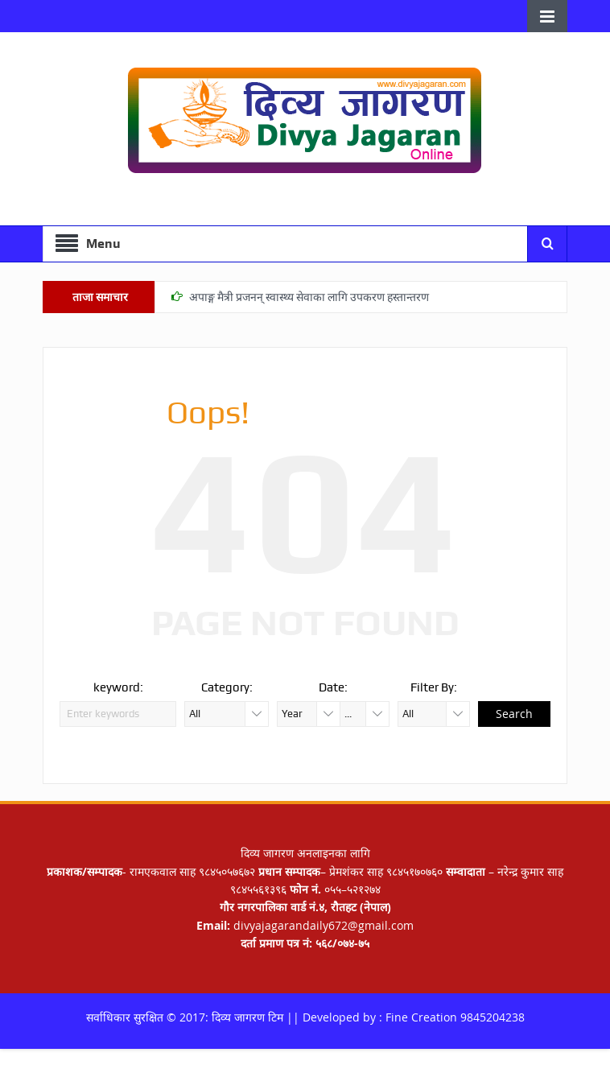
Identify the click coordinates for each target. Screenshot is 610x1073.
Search (514, 713)
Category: (227, 687)
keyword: (118, 687)
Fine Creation (421, 1017)
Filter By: (433, 687)
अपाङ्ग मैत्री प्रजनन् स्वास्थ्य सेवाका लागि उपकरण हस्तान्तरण (309, 297)
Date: (333, 687)
